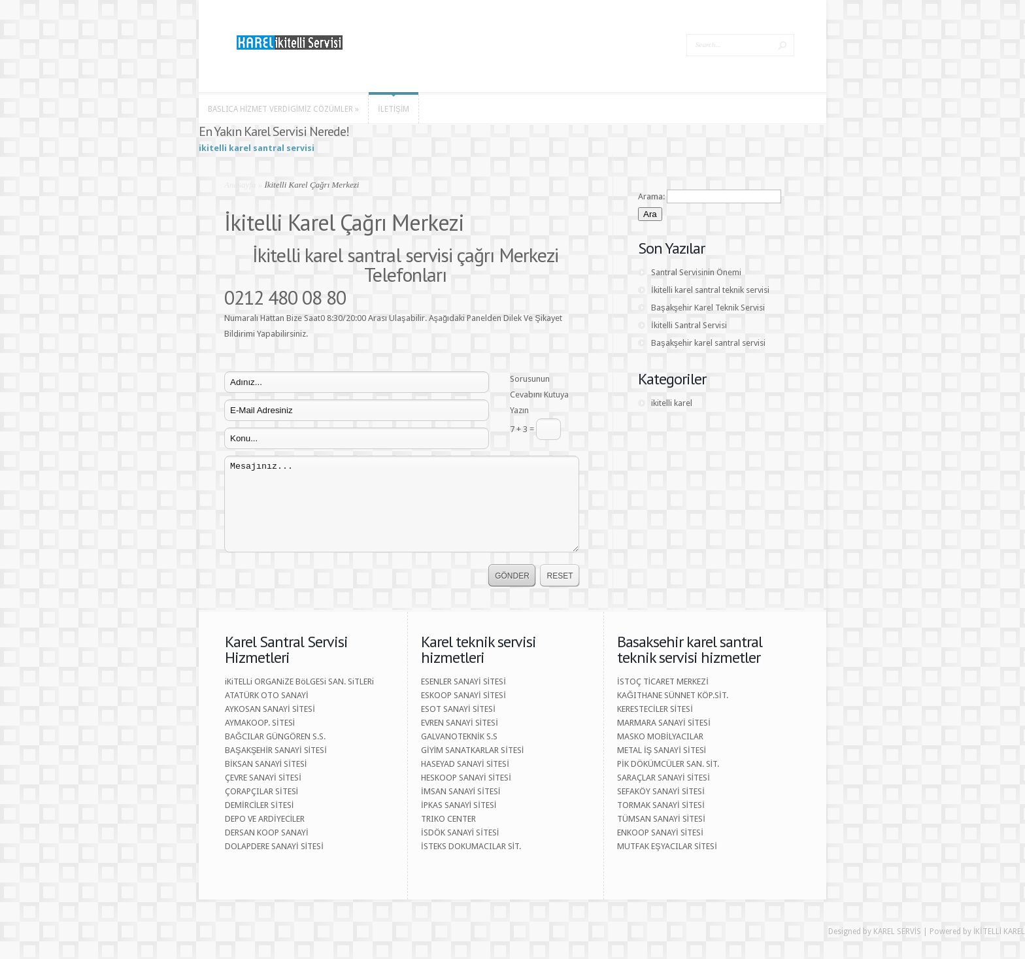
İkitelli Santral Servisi (689, 325)
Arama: (651, 196)
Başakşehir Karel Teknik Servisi (708, 307)
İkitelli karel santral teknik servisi (710, 290)
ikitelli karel (671, 403)
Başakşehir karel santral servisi (708, 343)
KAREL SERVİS (897, 931)
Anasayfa (240, 185)
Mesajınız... (401, 504)
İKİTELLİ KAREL (999, 931)
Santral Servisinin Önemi (696, 272)
